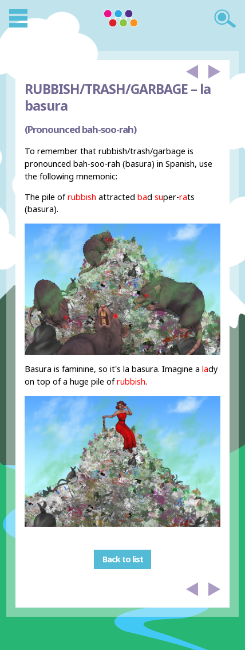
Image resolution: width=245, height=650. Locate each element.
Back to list (122, 559)
